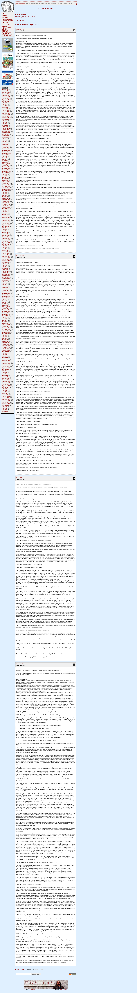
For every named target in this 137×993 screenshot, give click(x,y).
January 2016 (5, 237)
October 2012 (5, 295)
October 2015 (5, 241)
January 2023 (5, 111)
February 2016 (6, 235)
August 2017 (5, 208)
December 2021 (6, 131)
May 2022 (4, 123)
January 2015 (5, 254)
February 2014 (6, 271)
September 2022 (6, 117)
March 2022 (5, 126)
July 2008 (4, 371)
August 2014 (5, 262)
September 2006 (6, 403)
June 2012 (4, 301)
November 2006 (6, 400)
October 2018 (5, 187)
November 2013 (6, 275)
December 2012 (6, 292)
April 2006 (5, 411)
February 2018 (6, 199)
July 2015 (4, 245)
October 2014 (5, 259)
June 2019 (4, 175)
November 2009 (6, 347)
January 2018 (5, 201)
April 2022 (5, 125)
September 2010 (6, 332)
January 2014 (5, 272)
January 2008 (5, 380)
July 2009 (4, 353)
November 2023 (6, 97)
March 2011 (5, 323)
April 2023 (5, 107)
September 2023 (6, 100)
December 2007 (6, 381)
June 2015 (4, 247)
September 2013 (6, 278)
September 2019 (6, 171)
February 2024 (6, 92)
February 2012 (6, 307)
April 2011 (5, 321)
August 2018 (5, 190)
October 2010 (5, 330)
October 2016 (5, 223)
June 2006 (4, 408)
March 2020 (5, 162)
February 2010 (6, 342)
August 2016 (5, 226)
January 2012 (5, 308)
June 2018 (4, 193)
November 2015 (6, 240)
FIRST (17, 969)
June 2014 (4, 265)
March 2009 (5, 359)
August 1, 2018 (20, 664)
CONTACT (6, 33)
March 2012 (5, 305)
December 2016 (6, 220)
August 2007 (5, 387)
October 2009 (5, 348)
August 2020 (5, 155)
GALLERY (6, 25)
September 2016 (6, 225)
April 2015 (5, 250)
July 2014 (4, 263)
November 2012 (6, 293)
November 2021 (6, 132)
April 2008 (5, 375)
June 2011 (4, 318)
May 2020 (4, 159)
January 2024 (5, 94)
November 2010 (6, 329)
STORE (5, 31)
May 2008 (4, 374)
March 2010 (5, 341)
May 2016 (4, 231)
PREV (22, 969)
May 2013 (4, 284)
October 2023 (5, 98)
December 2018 (6, 184)
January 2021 (5, 147)
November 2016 (6, 222)
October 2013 (5, 277)
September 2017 (6, 207)
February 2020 (6, 164)
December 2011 (6, 310)
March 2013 (5, 287)
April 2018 (5, 196)
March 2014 (5, 269)
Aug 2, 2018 (19, 477)
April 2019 (5, 178)
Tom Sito (33, 989)
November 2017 (6, 204)
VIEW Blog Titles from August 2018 (25, 17)
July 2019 (4, 174)
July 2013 (4, 281)
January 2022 (5, 129)
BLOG (4, 15)
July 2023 (4, 102)
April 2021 (5, 143)
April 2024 (5, 89)
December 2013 (6, 274)
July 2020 (4, 156)
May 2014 (4, 266)
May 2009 (4, 356)
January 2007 (5, 397)
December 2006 (6, 399)
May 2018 (4, 195)
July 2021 (4, 138)
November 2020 (6, 150)
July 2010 (4, 335)
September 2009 (6, 350)
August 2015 (5, 244)
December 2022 (6, 113)
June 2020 (4, 158)
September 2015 (6, 243)
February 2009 (6, 360)
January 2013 (5, 290)
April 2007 (5, 393)
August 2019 (5, 173)
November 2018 (6, 186)
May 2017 (4, 213)
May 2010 (4, 338)
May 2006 (4, 409)
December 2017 (6, 202)
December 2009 (6, 345)
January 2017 (5, 219)
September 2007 (6, 386)
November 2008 (6, 365)
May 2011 (4, 320)
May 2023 (4, 105)
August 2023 (5, 101)
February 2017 (6, 217)
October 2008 (5, 366)
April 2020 (5, 161)
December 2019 (6, 167)
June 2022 (4, 122)
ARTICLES (6, 27)
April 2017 (5, 214)
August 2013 (5, 280)
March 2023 (5, 108)
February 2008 (6, 378)
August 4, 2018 (20, 29)
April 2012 (5, 304)
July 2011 (4, 317)
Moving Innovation (8, 20)
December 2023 (6, 95)
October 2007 (5, 384)
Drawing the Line (7, 19)
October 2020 (5, 152)
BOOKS (5, 17)
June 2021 (4, 140)
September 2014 (6, 260)
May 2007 (4, 391)
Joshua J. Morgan (63, 989)
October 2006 (5, 402)
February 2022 (6, 128)
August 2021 (5, 137)
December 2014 (6, 256)
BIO (3, 13)
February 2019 (6, 181)
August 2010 (5, 333)
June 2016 (4, 229)
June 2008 (4, 372)
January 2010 (5, 344)
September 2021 (6, 135)
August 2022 (5, 119)
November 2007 (6, 383)
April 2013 (5, 286)
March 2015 (5, 251)
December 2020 (6, 149)
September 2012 (6, 296)
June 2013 (4, 283)
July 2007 (4, 389)
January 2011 (5, 326)
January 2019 (5, 183)
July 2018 (4, 192)
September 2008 (6, 368)
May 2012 (4, 302)
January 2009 (5, 362)
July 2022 (4, 120)
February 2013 (6, 289)
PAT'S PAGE (7, 35)
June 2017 (4, 211)
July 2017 (4, 210)
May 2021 (4, 141)
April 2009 (5, 357)
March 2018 (5, 198)
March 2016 (5, 234)
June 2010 (4, 336)
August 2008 (5, 369)
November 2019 (6, 168)
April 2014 (5, 268)
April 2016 (5, 232)
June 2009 (4, 354)
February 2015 (6, 253)
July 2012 (4, 299)
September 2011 (6, 314)
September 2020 (6, 153)
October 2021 (5, 134)
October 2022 (5, 116)
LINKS (4, 29)
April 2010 (5, 339)
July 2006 (4, 406)
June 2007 (4, 390)
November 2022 (6, 114)
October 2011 (5, 313)
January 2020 (5, 165)
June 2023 (4, 104)
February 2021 (6, 146)
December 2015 (6, 238)
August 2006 (5, 405)
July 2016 (4, 228)
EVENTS (5, 23)
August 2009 (5, 351)
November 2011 (6, 311)
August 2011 (5, 316)
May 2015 (4, 248)
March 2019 (5, 180)
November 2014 (6, 257)
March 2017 (5, 216)
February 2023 (6, 110)
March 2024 (5, 91)
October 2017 (5, 205)
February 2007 (6, 396)
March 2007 (5, 394)
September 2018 (6, 189)
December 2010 (6, 327)
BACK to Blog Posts (20, 14)
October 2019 (5, 170)
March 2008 (5, 377)
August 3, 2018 (20, 255)
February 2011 (6, 324)
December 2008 (6, 363)
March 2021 (5, 144)
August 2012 (5, 298)
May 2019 (4, 177)
